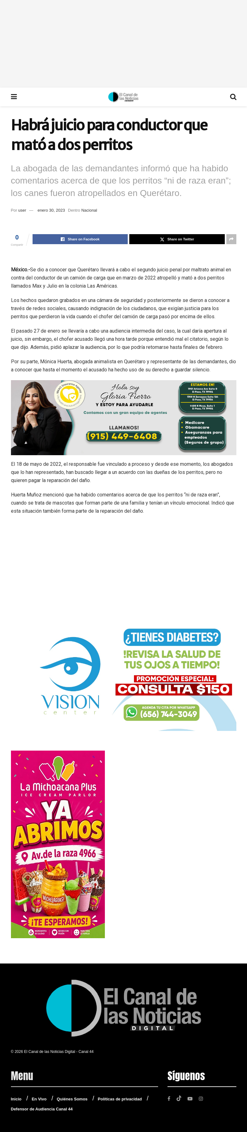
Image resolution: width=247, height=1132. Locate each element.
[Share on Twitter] (176, 239)
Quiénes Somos (72, 1099)
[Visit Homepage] (123, 97)
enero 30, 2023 (51, 210)
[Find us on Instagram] (202, 1098)
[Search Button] (233, 97)
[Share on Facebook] (80, 239)
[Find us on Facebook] (169, 1098)
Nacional (89, 210)
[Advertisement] (123, 44)
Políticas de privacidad (120, 1099)
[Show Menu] (14, 97)
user (22, 210)
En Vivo (39, 1099)
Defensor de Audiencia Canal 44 (42, 1109)
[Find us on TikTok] (179, 1098)
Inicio (16, 1099)
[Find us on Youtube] (190, 1098)
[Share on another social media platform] (231, 239)
